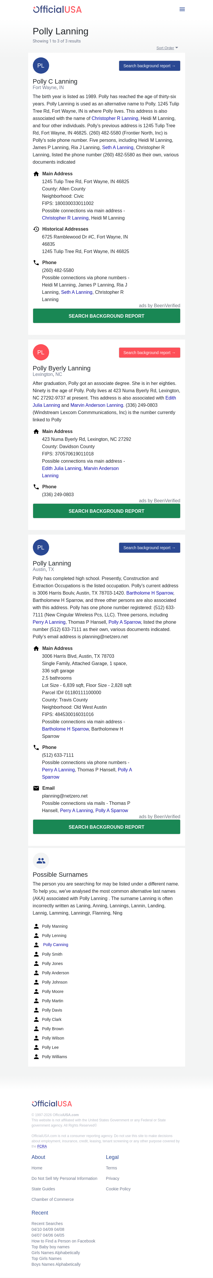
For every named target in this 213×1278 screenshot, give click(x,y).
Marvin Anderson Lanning (96, 405)
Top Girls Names (47, 1258)
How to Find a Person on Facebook (63, 1241)
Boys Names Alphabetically (56, 1264)
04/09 (48, 1229)
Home (37, 1168)
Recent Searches (47, 1223)
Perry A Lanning (49, 622)
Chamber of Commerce (53, 1199)
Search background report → (149, 65)
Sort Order (165, 48)
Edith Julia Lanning (61, 468)
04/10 (37, 1229)
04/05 (59, 1235)
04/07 (37, 1235)
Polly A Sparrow (124, 622)
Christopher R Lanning (115, 118)
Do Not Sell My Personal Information (64, 1178)
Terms (111, 1168)
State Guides (43, 1189)
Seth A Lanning (117, 147)
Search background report (106, 316)
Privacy (112, 1178)
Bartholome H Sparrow (149, 593)
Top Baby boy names (51, 1247)
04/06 (48, 1235)
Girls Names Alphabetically (56, 1252)
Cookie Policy (118, 1189)
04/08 (59, 1229)
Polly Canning (50, 944)
